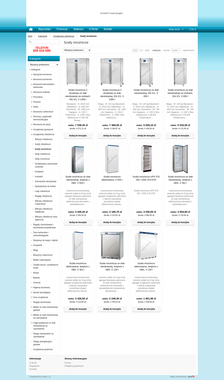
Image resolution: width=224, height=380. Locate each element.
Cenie (174, 50)
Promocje (62, 29)
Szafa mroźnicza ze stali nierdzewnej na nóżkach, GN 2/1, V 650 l (180, 93)
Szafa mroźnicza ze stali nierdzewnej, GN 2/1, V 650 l (146, 93)
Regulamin (34, 366)
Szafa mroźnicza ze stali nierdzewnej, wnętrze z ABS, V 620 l (77, 179)
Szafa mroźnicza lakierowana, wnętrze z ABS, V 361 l (78, 266)
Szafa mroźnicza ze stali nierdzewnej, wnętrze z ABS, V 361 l (180, 179)
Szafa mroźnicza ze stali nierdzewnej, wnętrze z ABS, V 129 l (112, 266)
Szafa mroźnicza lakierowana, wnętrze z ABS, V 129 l (146, 266)
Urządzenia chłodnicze (63, 36)
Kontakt (108, 29)
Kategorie (42, 36)
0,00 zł (192, 29)
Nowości (78, 29)
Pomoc (68, 363)
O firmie (93, 29)
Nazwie (166, 50)
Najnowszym (188, 50)
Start (30, 36)
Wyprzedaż (44, 29)
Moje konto (174, 29)
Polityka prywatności (74, 366)
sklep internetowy (178, 376)
